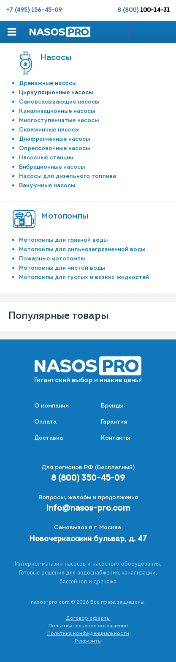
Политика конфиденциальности (88, 633)
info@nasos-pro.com (88, 508)
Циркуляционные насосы (56, 93)
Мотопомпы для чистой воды (62, 268)
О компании (51, 406)
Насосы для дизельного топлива (67, 176)
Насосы (55, 58)
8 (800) (143, 10)
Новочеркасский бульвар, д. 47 (88, 539)
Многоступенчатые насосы (59, 121)
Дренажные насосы (47, 83)
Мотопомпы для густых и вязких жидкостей (84, 277)
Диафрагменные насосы (54, 139)
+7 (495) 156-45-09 (34, 10)
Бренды (112, 406)
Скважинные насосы (49, 130)
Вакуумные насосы (47, 186)
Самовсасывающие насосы (59, 102)
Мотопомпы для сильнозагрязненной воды (82, 249)
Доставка (48, 438)
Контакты (115, 438)
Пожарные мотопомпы (52, 259)
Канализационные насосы (57, 111)
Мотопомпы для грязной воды (63, 240)
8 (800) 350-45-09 (88, 478)
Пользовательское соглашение (88, 626)
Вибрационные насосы (52, 167)
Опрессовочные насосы (54, 148)
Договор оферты (88, 618)
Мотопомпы (64, 216)
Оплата (45, 422)
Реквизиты (88, 641)
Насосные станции (46, 158)
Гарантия (114, 422)
